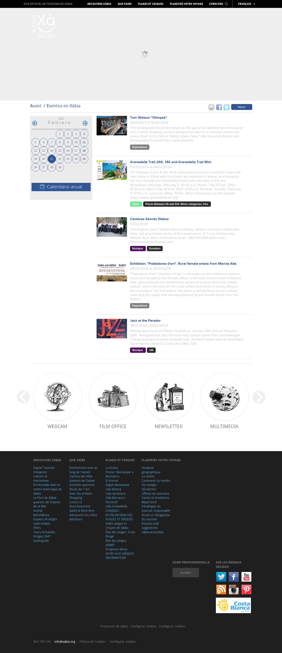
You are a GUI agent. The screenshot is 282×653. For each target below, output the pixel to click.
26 (35, 167)
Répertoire (149, 502)
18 (84, 150)
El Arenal (112, 480)
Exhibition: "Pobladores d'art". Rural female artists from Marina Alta (183, 264)
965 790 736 (42, 641)
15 (59, 150)
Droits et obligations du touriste (156, 517)
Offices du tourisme (155, 493)
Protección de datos (114, 626)
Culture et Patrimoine (41, 478)
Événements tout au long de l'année (83, 470)
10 (76, 142)
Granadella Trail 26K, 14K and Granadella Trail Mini (170, 162)
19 (35, 159)
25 (84, 159)
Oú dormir (149, 489)
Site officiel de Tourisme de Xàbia (48, 4)
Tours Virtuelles (44, 532)
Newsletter (169, 426)
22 (59, 159)
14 (51, 150)
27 (43, 167)
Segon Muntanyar (118, 485)
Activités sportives (82, 485)
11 (84, 142)
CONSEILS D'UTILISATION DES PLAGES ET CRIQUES (119, 514)
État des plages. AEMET (116, 542)
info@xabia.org (64, 641)
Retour (242, 107)
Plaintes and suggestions (150, 525)
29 (59, 167)
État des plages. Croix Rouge (120, 534)
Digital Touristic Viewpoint (44, 470)
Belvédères (41, 515)
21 (51, 159)
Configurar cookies (143, 626)
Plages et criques (150, 4)
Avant (35, 106)
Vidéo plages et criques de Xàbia (117, 525)
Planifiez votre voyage (186, 4)
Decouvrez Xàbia (99, 4)
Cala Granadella (116, 506)
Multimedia (224, 426)
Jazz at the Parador (145, 321)
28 (51, 167)
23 (67, 159)
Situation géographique (151, 470)
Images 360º (42, 536)
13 (43, 150)
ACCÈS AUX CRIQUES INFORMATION (120, 555)
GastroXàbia (41, 523)
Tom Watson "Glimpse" (148, 118)
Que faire (125, 4)
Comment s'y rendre (156, 480)
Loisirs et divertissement (79, 504)
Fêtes (37, 528)
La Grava (112, 468)
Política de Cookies (92, 641)
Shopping (75, 498)
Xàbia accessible (153, 532)
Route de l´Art (79, 489)
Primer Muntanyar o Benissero (120, 474)
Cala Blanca (113, 489)
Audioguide (41, 540)
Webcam (57, 426)
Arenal (37, 510)
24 (76, 159)
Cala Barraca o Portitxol (115, 500)
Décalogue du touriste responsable (156, 508)
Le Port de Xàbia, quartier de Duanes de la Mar (46, 502)
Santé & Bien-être (81, 510)
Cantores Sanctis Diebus (149, 219)
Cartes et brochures (155, 498)
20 (43, 159)
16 (67, 150)
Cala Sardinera (115, 493)
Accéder (185, 572)
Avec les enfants (80, 493)
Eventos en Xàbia (64, 106)
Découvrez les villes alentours (83, 517)
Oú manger (149, 485)
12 (35, 150)
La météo (148, 476)
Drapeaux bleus (116, 549)
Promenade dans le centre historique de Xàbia (47, 489)
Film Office (113, 426)
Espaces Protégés (45, 519)
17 (76, 150)
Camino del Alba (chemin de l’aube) (82, 478)
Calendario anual (61, 186)
